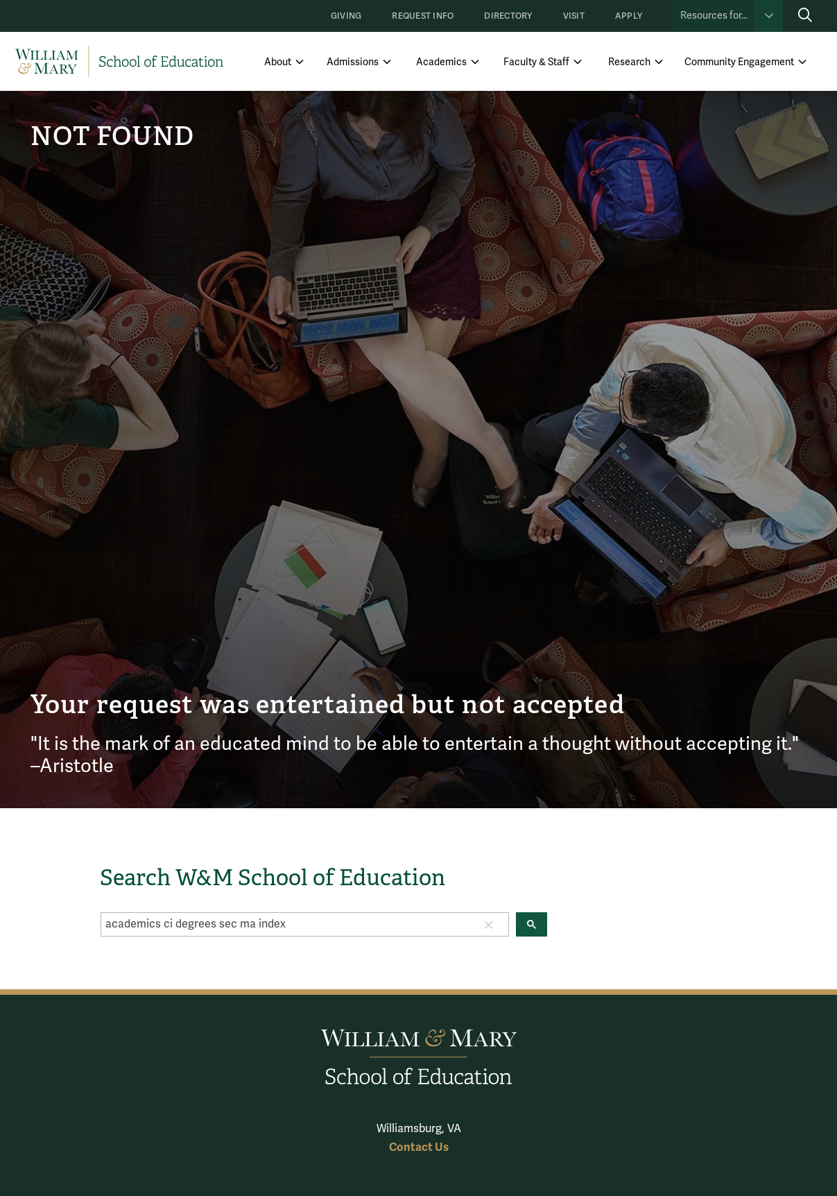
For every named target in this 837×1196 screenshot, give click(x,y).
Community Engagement (739, 62)
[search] (285, 924)
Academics (441, 62)
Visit (574, 16)
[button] (489, 924)
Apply (628, 16)
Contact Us (419, 1147)
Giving (346, 16)
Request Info (423, 16)
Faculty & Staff (536, 62)
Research (629, 62)
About (277, 62)
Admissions (353, 62)
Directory (508, 16)
